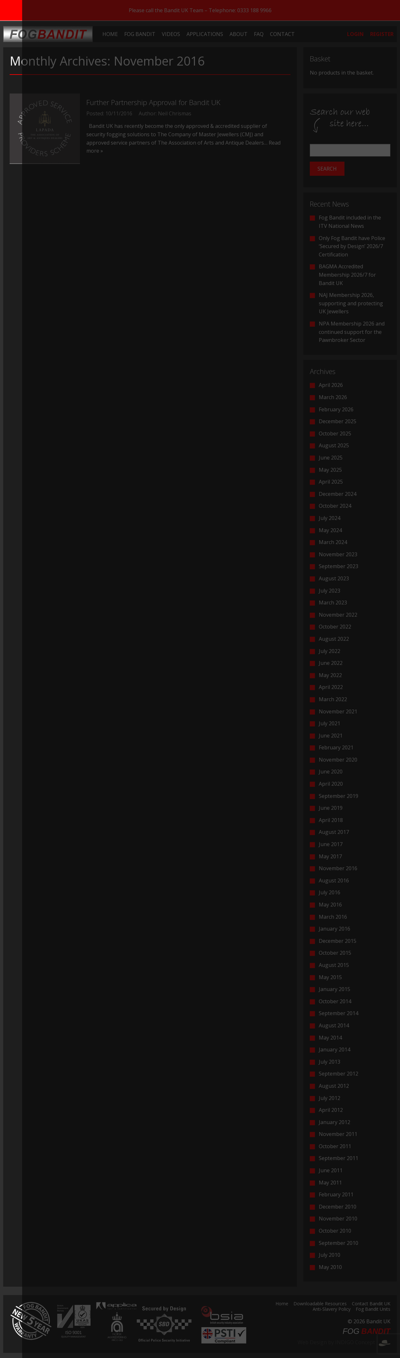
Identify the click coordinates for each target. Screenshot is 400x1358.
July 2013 (329, 1061)
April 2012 (331, 1109)
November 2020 (338, 759)
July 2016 (329, 892)
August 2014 (334, 1025)
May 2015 (330, 977)
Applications (205, 34)
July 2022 (329, 651)
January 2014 (334, 1049)
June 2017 (331, 844)
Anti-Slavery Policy (332, 1309)
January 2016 (334, 928)
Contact (282, 34)
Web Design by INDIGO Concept (344, 1342)
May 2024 (330, 530)
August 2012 (334, 1085)
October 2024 (335, 505)
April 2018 (331, 820)
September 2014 (338, 1013)
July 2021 (329, 723)
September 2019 (338, 796)
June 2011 (331, 1170)
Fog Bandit (139, 34)
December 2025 (337, 421)
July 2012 (329, 1098)
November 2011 (338, 1134)
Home (110, 34)
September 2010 (338, 1242)
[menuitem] (110, 34)
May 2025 (330, 469)
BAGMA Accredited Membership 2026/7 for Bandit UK (347, 274)
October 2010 (335, 1230)
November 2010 (338, 1218)
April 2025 (331, 481)
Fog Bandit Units (373, 1309)
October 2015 (335, 952)
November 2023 (338, 554)
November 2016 (338, 868)
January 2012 (334, 1122)
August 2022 (334, 638)
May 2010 (330, 1267)
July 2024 (329, 518)
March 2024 (333, 542)
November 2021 (338, 711)
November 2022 (338, 614)
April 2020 (331, 783)
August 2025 (334, 445)
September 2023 (338, 566)
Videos (171, 34)
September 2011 (338, 1158)
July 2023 (329, 590)
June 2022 (331, 662)
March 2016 (333, 916)
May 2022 (330, 675)
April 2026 (331, 385)
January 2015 (334, 989)
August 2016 (334, 880)
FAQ (259, 34)
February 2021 (336, 747)
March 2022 (333, 699)
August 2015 (334, 965)
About (239, 34)
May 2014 (330, 1037)
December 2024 (337, 493)
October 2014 (335, 1001)
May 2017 (330, 856)
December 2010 (337, 1206)
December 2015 (337, 940)
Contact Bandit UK (371, 1304)
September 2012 (338, 1073)
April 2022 (331, 687)
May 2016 (330, 904)
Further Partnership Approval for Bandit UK (153, 102)
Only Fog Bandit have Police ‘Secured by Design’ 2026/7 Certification (352, 246)
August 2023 (334, 578)
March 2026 (333, 397)
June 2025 (331, 457)
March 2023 (333, 602)
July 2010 (329, 1254)
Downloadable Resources (320, 1304)
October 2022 (335, 626)
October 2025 (335, 433)
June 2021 (331, 735)
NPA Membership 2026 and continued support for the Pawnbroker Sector (352, 332)
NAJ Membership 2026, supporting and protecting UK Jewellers (351, 303)
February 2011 (336, 1194)
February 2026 (336, 409)
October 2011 (335, 1146)
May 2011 (330, 1182)
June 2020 (331, 771)
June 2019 (331, 807)
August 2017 (334, 831)
